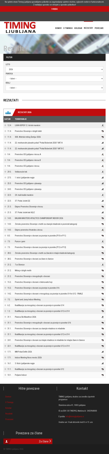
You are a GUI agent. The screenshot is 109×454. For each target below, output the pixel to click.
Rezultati (8, 414)
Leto (8, 64)
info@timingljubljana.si (75, 416)
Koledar (8, 408)
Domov (8, 397)
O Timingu (9, 402)
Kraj (8, 83)
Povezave (9, 419)
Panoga (9, 74)
